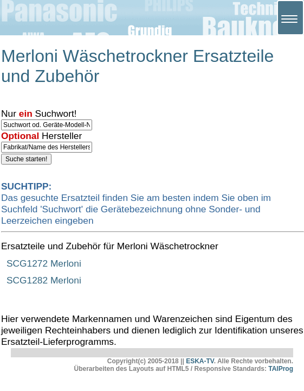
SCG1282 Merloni (44, 280)
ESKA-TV (200, 361)
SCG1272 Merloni (44, 263)
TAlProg (280, 369)
